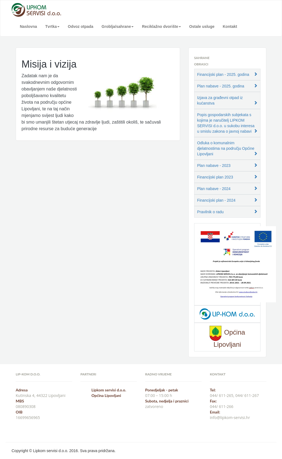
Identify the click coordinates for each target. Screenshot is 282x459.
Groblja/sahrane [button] (118, 26)
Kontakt (230, 26)
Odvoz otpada (80, 26)
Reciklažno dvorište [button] (161, 26)
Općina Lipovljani (106, 395)
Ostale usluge (202, 26)
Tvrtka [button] (52, 26)
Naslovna (28, 26)
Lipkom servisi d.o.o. (108, 390)
